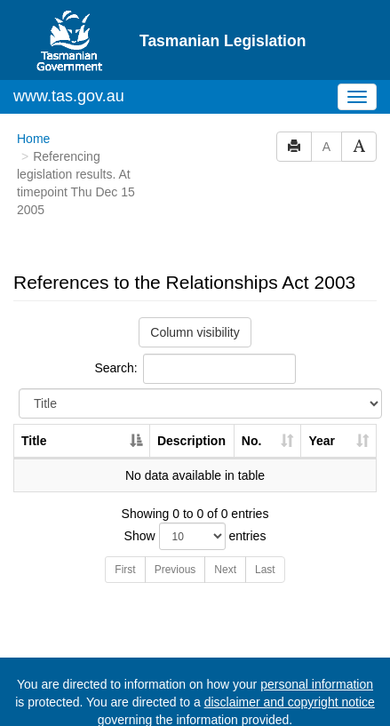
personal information (316, 684)
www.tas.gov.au (68, 96)
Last (265, 569)
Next (225, 569)
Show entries (195, 536)
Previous (175, 569)
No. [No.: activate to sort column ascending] (252, 441)
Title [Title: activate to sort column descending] (34, 441)
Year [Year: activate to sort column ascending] (321, 441)
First (125, 569)
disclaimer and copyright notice (289, 702)
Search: (194, 369)
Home (33, 139)
